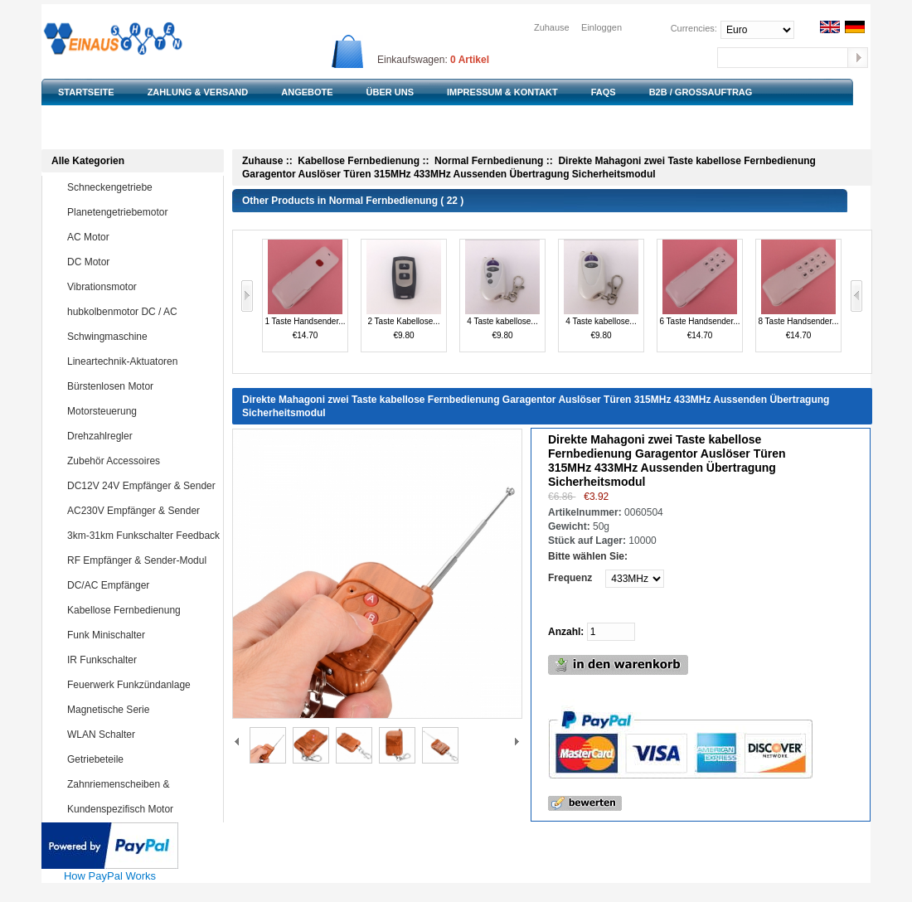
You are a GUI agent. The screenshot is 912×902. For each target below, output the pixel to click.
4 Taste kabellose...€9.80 (502, 290)
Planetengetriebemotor (141, 212)
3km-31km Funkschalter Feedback (143, 535)
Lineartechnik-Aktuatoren (141, 361)
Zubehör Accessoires (141, 461)
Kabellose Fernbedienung (141, 610)
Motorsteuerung (141, 411)
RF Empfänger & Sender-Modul (141, 560)
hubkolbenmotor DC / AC (141, 312)
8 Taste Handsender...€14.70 (798, 290)
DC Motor (141, 262)
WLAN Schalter (141, 734)
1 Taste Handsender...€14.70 (304, 290)
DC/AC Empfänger (141, 585)
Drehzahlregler (141, 436)
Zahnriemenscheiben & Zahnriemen (129, 795)
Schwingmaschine (141, 336)
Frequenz (570, 578)
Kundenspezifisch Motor (141, 809)
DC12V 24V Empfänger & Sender (141, 486)
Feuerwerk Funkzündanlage (141, 685)
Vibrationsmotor (141, 287)
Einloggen (601, 27)
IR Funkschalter (141, 660)
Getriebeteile (141, 759)
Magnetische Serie (141, 709)
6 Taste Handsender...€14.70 (699, 290)
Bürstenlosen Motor (141, 386)
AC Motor (141, 237)
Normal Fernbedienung (488, 161)
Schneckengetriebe (141, 187)
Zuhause (552, 27)
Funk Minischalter (141, 635)
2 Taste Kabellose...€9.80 (403, 290)
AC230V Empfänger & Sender (141, 510)
